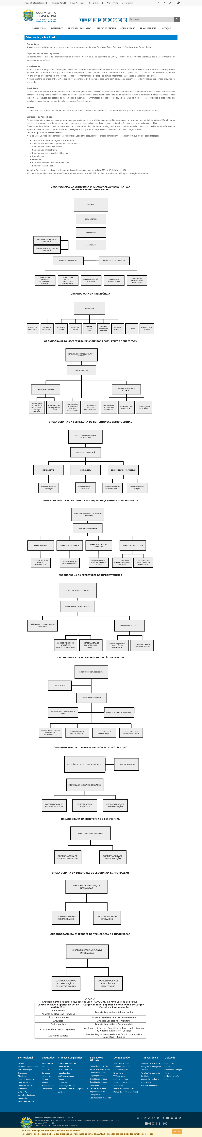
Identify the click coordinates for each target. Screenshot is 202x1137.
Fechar (177, 1131)
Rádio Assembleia (120, 1079)
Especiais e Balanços (121, 1067)
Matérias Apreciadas (66, 1076)
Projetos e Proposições (67, 1063)
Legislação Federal (97, 1076)
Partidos (45, 1067)
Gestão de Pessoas (26, 1086)
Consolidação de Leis (66, 1086)
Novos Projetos (64, 1073)
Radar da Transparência (150, 1063)
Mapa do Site (146, 1082)
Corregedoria (47, 1089)
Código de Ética (96, 1095)
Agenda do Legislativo (150, 1079)
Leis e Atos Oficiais (106, 28)
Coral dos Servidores (26, 1082)
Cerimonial (22, 1089)
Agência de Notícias (121, 1063)
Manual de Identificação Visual (125, 1092)
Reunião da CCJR (65, 1070)
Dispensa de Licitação (173, 1070)
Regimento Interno (97, 1092)
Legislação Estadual (98, 1088)
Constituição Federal (98, 1073)
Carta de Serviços (25, 1070)
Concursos (22, 1073)
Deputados (57, 28)
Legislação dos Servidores (100, 1098)
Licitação (166, 28)
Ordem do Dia (63, 1067)
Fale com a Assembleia (150, 1086)
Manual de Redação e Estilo (124, 1089)
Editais (167, 1067)
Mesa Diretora (47, 1063)
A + (171, 2)
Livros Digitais (119, 1073)
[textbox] (151, 19)
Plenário (61, 1079)
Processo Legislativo (79, 28)
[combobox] (151, 19)
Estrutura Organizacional (28, 1067)
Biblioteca (22, 1076)
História (21, 1063)
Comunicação (127, 28)
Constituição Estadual (99, 1079)
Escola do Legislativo (26, 1079)
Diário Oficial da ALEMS (99, 1066)
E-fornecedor (169, 1079)
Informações (169, 1063)
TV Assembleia (119, 1076)
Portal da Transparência (150, 1073)
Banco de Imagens (120, 1070)
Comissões (62, 1082)
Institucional (39, 28)
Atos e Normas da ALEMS (100, 1069)
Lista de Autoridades (26, 1092)
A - (159, 3)
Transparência (148, 28)
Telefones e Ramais (26, 1101)
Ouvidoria (145, 1076)
